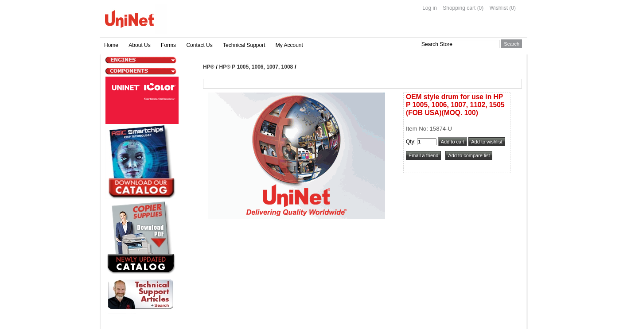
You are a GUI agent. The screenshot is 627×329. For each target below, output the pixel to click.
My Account (289, 45)
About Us (139, 45)
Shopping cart (459, 8)
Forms (168, 45)
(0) (480, 8)
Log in (429, 8)
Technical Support (244, 45)
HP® (208, 67)
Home (111, 45)
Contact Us (199, 45)
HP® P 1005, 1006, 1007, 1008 (256, 67)
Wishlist (499, 8)
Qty (410, 142)
